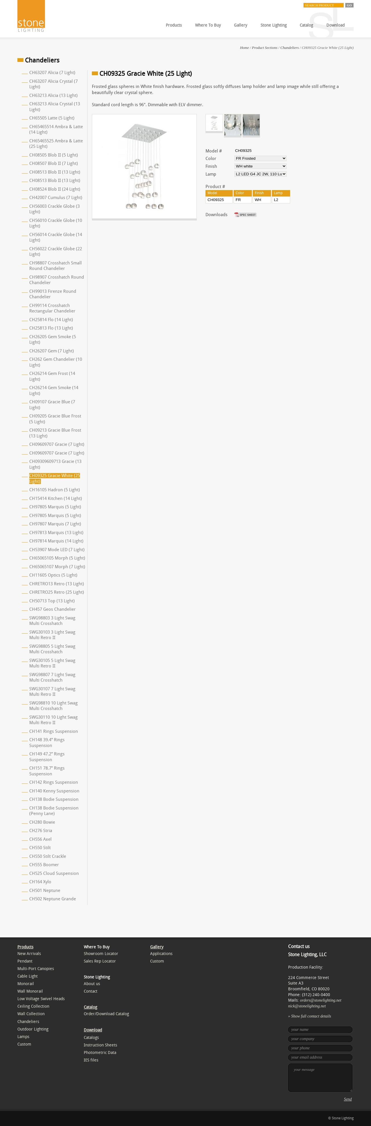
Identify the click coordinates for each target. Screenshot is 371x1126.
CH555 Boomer (44, 864)
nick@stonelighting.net (307, 1006)
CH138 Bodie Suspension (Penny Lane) (54, 810)
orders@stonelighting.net (320, 1000)
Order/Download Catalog (106, 1013)
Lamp (210, 174)
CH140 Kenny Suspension (54, 791)
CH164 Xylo (40, 881)
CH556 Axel (40, 839)
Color (210, 158)
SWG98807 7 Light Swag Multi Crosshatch (52, 677)
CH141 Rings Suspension (53, 731)
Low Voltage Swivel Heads (41, 998)
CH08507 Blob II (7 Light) (53, 163)
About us (92, 983)
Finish (211, 166)
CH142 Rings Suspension (53, 782)
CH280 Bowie (42, 822)
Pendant (24, 961)
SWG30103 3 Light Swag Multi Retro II (52, 635)
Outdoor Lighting (32, 1029)
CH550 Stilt (40, 847)
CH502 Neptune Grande (52, 898)
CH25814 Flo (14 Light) (51, 319)
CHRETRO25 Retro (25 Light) (56, 592)
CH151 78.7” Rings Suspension (47, 771)
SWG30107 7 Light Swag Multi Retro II (52, 691)
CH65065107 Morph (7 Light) (57, 566)
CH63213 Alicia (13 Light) (53, 95)
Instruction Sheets (100, 1045)
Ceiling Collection (33, 1006)
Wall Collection (31, 1013)
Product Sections (264, 47)
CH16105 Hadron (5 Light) (54, 489)
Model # (213, 151)
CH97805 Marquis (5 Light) (55, 506)
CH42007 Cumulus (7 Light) (55, 197)
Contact (90, 991)
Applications (161, 953)
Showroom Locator (101, 953)
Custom (24, 1044)
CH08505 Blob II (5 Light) (53, 155)
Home (244, 47)
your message (320, 1078)
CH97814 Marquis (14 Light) (56, 541)
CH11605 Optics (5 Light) (53, 575)
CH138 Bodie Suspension (54, 799)
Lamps (23, 1036)
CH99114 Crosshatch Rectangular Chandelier (52, 308)
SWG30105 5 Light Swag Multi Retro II (52, 663)
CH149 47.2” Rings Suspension (47, 756)
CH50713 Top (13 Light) (52, 601)
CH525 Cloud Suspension (54, 873)
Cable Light (27, 976)
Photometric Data (100, 1052)
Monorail (25, 983)
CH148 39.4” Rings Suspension (47, 742)
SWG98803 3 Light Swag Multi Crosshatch (52, 620)
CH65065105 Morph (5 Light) (57, 558)
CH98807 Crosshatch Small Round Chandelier (55, 265)
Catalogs (91, 1037)
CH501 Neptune (44, 890)
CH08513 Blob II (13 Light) (54, 172)
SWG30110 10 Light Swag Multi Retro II (53, 720)
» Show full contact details (309, 1016)
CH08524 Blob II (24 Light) (54, 189)
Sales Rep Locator (100, 961)
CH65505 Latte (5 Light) (51, 118)
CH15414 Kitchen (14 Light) (55, 498)
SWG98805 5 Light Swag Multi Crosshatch (52, 649)
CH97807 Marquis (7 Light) (55, 524)
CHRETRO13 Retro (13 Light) (56, 583)
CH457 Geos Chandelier (52, 609)
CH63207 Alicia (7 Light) (52, 72)
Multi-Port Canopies (35, 968)
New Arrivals (29, 953)
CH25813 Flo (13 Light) (51, 328)
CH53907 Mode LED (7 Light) (57, 549)
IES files (91, 1060)
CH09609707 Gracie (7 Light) (56, 444)
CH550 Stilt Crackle (47, 856)
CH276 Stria (40, 830)
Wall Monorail (30, 991)
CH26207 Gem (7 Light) (51, 351)
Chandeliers (289, 47)
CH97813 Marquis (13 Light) (56, 532)
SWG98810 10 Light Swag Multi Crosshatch (53, 705)
